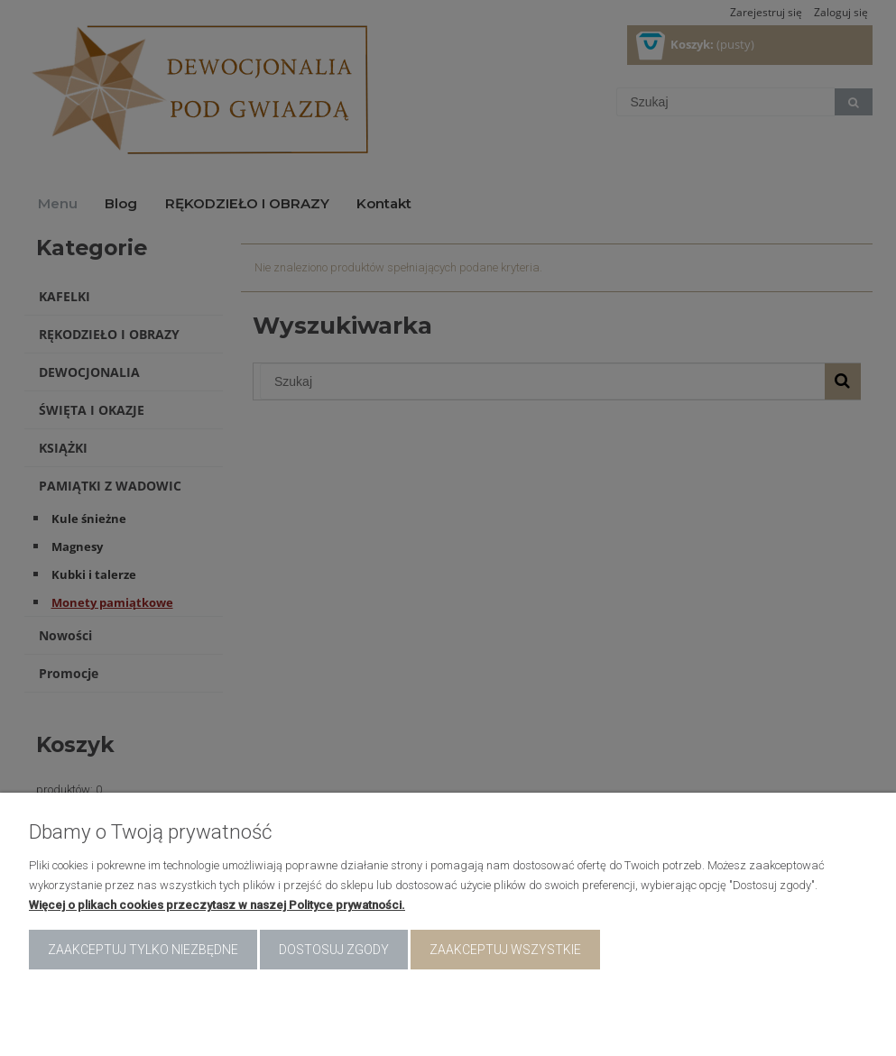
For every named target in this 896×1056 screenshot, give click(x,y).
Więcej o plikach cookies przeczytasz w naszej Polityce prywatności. (217, 905)
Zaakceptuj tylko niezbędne (143, 949)
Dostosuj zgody (334, 949)
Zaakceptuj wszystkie (505, 949)
